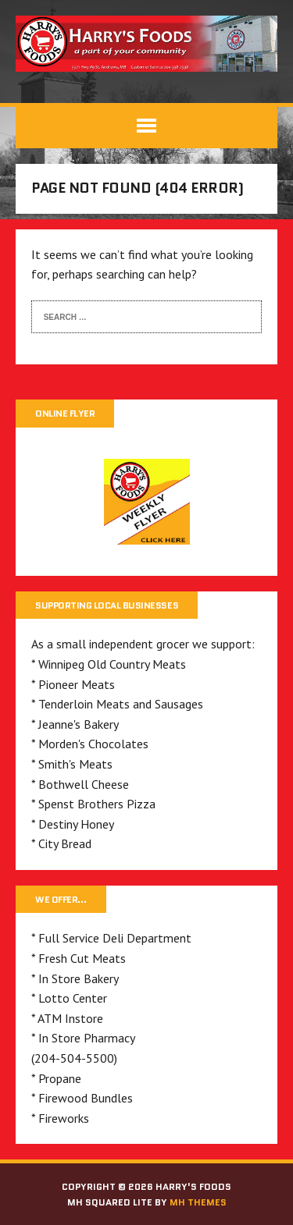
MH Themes (198, 1202)
